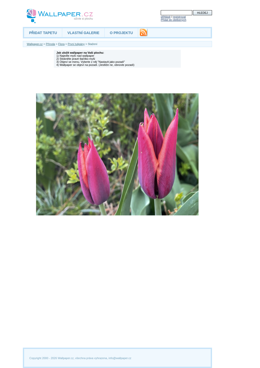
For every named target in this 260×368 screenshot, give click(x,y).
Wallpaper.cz (35, 44)
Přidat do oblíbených (173, 19)
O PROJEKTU (121, 33)
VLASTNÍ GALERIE (83, 33)
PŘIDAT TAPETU (43, 33)
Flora (61, 44)
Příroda (50, 44)
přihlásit (165, 16)
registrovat (179, 16)
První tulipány (76, 44)
